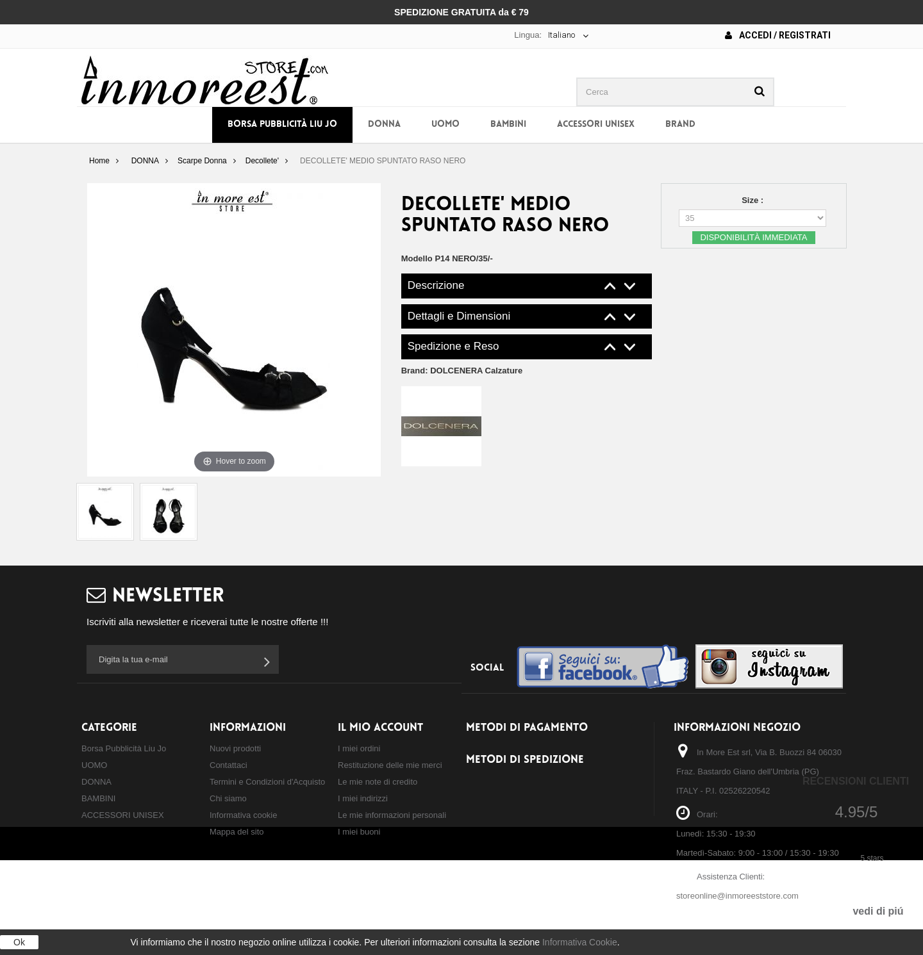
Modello (417, 258)
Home (99, 160)
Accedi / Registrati (778, 35)
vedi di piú (877, 911)
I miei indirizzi (363, 798)
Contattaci (228, 765)
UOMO (445, 124)
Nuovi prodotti (235, 748)
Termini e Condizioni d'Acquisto (267, 782)
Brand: (461, 370)
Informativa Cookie (579, 942)
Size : (754, 200)
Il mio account (380, 727)
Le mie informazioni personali (392, 815)
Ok (19, 942)
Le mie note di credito (377, 782)
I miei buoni (359, 832)
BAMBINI (508, 124)
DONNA (384, 124)
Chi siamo (228, 798)
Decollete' (262, 160)
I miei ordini (359, 748)
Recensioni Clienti (855, 781)
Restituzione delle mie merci (390, 765)
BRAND (680, 124)
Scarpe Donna (202, 160)
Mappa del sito (237, 832)
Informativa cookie (244, 815)
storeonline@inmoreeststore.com (737, 896)
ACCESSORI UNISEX (596, 124)
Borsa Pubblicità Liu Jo (282, 124)
